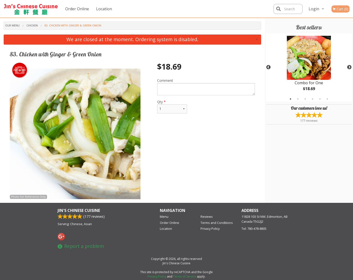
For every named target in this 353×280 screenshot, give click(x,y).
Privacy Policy (210, 228)
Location (104, 9)
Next (349, 67)
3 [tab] (305, 99)
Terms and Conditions (217, 222)
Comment (206, 86)
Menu (164, 216)
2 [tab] (297, 99)
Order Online (77, 9)
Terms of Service (184, 276)
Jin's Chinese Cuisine (79, 210)
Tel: (253, 228)
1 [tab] (290, 99)
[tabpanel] (309, 67)
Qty (172, 106)
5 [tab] (319, 99)
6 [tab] (327, 99)
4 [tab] (312, 99)
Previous (268, 67)
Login (314, 9)
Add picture (19, 70)
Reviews (207, 216)
